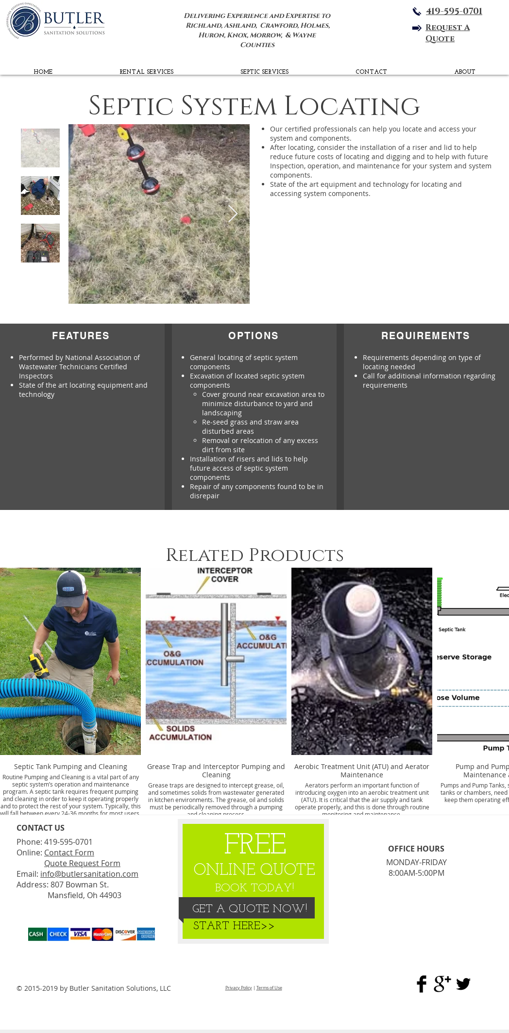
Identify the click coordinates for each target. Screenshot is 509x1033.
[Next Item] (232, 214)
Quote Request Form (82, 863)
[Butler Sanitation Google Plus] (442, 984)
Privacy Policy (238, 988)
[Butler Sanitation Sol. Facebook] (421, 984)
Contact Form (69, 852)
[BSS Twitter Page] (463, 984)
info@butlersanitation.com (89, 874)
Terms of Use (269, 988)
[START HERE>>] (234, 926)
